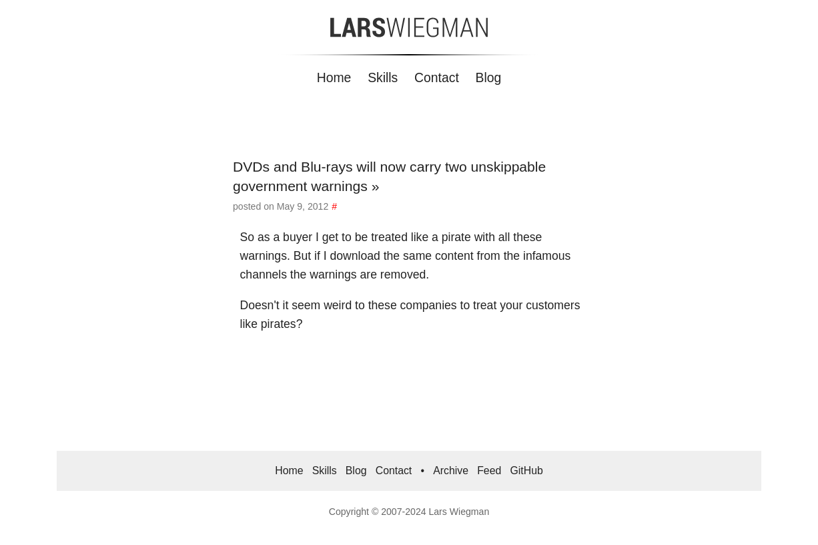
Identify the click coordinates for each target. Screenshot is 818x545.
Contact (436, 77)
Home (334, 77)
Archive (450, 470)
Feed (489, 470)
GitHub (526, 470)
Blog (489, 77)
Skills (383, 77)
